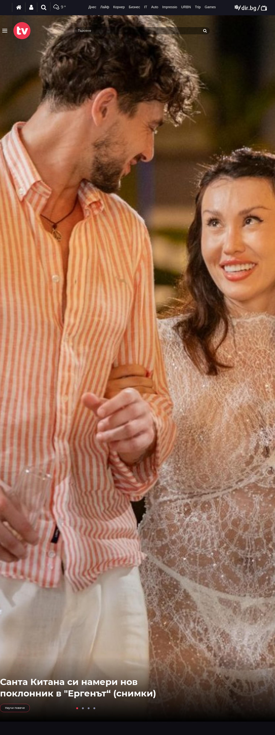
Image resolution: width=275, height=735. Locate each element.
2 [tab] (83, 708)
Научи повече (15, 708)
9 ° (59, 7)
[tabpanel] (137, 368)
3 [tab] (89, 708)
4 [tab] (94, 708)
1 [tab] (77, 708)
